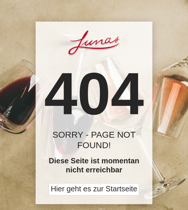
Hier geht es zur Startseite (94, 189)
